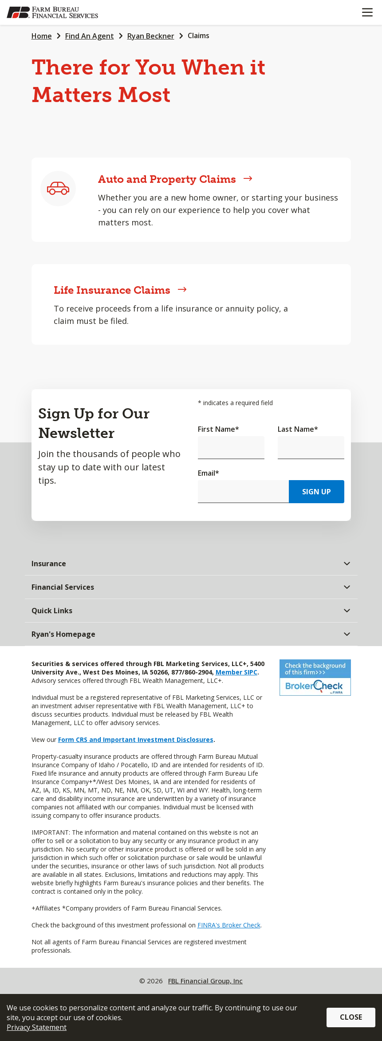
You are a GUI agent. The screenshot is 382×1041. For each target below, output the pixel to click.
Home (42, 36)
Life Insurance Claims (120, 290)
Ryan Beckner (150, 36)
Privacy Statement (37, 1027)
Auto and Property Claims (175, 179)
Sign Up (316, 492)
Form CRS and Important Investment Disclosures (135, 739)
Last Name (298, 429)
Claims (198, 35)
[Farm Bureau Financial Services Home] (52, 12)
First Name (218, 429)
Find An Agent (89, 36)
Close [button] (351, 1017)
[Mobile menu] (367, 12)
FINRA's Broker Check (228, 925)
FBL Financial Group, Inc (205, 980)
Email (208, 473)
